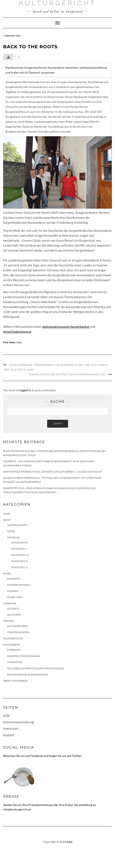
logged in (25, 390)
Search (57, 423)
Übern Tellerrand (15, 680)
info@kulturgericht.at (17, 809)
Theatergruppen (18, 632)
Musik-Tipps (14, 597)
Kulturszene (11, 644)
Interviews (14, 662)
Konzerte (13, 578)
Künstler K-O (20, 554)
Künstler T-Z (19, 567)
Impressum (10, 728)
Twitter (76, 755)
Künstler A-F (19, 542)
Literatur (9, 603)
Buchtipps (14, 614)
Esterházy (14, 649)
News (19, 342)
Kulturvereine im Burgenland (27, 674)
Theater (8, 620)
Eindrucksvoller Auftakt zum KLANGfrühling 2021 (67, 374)
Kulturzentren (17, 626)
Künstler (13, 537)
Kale (69, 841)
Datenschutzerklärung (18, 722)
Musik (7, 573)
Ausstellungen (17, 525)
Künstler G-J (19, 548)
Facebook (36, 755)
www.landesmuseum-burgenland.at (66, 326)
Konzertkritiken (18, 584)
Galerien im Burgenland (23, 655)
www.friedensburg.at (17, 331)
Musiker (12, 591)
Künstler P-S (19, 561)
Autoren (13, 608)
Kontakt (8, 735)
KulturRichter (13, 638)
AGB (6, 715)
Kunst (7, 519)
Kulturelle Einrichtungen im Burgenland (35, 668)
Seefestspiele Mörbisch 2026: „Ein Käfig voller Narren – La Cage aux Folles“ (52, 471)
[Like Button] (8, 57)
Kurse (11, 531)
